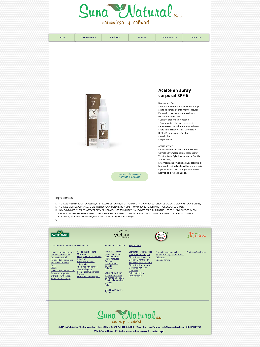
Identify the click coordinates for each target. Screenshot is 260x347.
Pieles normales (112, 254)
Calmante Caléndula (114, 277)
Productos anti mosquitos (167, 252)
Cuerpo (108, 261)
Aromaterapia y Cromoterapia (170, 254)
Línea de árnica (163, 260)
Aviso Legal (158, 331)
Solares (108, 268)
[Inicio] (62, 37)
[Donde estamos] (169, 37)
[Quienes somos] (88, 37)
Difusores (160, 257)
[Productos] (115, 37)
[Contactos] (195, 37)
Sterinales (109, 292)
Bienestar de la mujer (60, 278)
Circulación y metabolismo (63, 270)
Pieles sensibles (112, 256)
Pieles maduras (112, 258)
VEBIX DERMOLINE (113, 273)
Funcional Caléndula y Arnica (114, 281)
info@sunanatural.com (173, 327)
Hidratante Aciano (113, 275)
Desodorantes (111, 263)
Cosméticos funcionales (88, 271)
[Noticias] (142, 37)
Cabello (108, 266)
